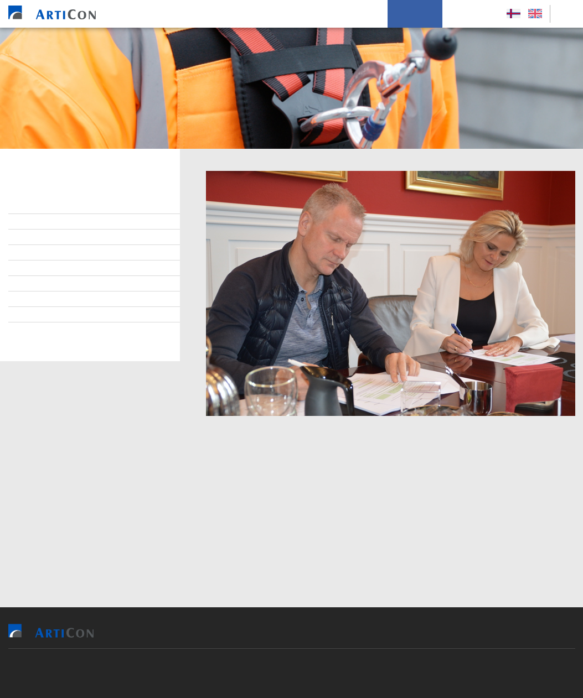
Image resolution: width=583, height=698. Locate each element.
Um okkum (415, 13)
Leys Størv (471, 13)
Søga (34, 314)
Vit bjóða (213, 13)
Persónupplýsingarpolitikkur (80, 330)
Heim (171, 13)
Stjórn (37, 206)
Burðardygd (47, 283)
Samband (41, 252)
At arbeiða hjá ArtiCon (67, 237)
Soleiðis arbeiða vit (342, 13)
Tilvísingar (268, 13)
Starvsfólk (46, 221)
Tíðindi (37, 299)
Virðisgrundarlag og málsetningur (92, 268)
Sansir (356, 673)
